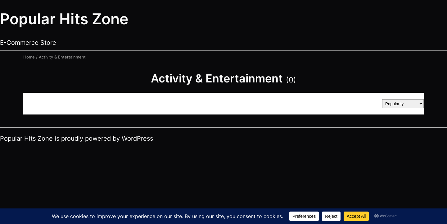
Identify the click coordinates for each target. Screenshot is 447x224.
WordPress (137, 138)
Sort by (368, 103)
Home (29, 56)
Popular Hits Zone (64, 19)
